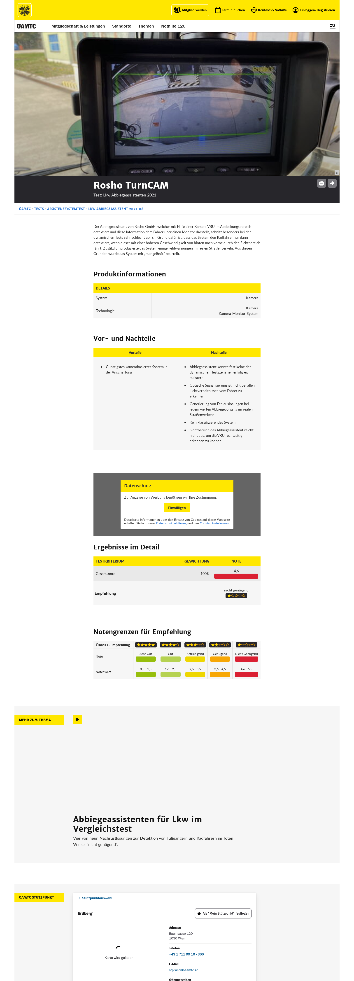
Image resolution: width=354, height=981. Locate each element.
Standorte (121, 26)
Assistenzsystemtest (66, 65)
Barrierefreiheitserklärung (228, 950)
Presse (183, 922)
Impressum (218, 917)
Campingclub (123, 928)
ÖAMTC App (154, 917)
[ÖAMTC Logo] (24, 10)
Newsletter (186, 933)
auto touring (123, 917)
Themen (146, 26)
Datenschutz (219, 933)
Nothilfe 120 (173, 26)
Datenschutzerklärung (171, 379)
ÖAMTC (25, 65)
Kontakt (184, 939)
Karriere (184, 928)
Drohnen (152, 933)
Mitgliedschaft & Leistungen (78, 26)
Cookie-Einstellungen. (214, 379)
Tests (39, 65)
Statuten (216, 922)
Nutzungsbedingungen (226, 928)
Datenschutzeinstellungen (228, 939)
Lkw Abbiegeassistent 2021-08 (115, 65)
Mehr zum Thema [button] (35, 576)
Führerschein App (159, 922)
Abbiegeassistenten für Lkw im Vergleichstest (137, 681)
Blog (181, 917)
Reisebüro (122, 943)
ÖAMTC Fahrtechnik (128, 922)
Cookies (216, 944)
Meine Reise (155, 928)
